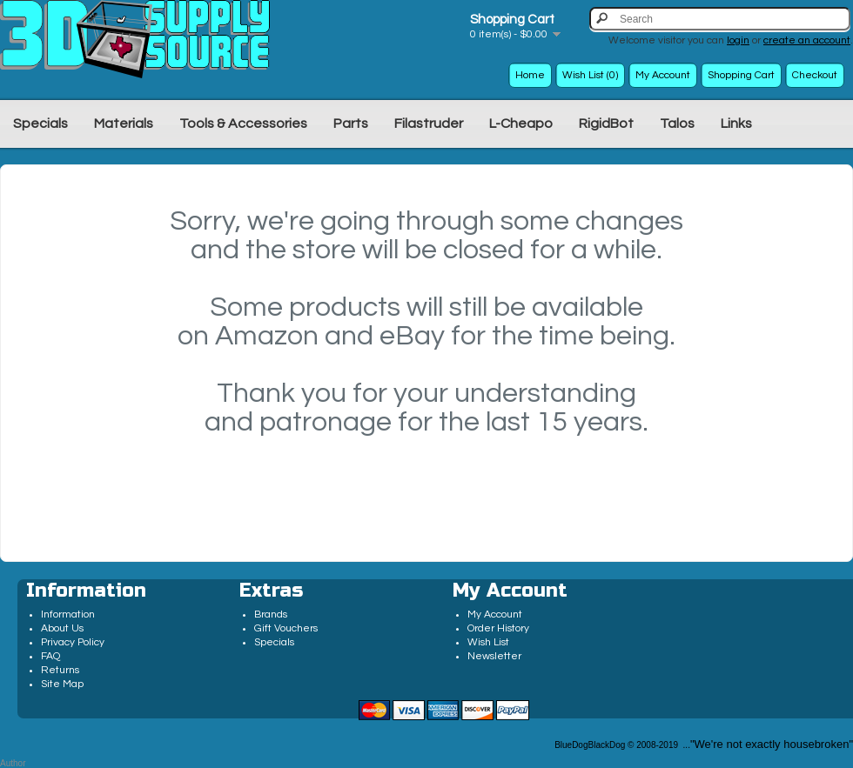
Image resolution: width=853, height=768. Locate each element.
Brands (270, 614)
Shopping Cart (741, 75)
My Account (662, 75)
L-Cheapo (521, 123)
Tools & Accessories (243, 123)
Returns (60, 670)
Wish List (488, 642)
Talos (677, 123)
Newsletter (494, 656)
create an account (806, 40)
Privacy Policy (72, 642)
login (738, 40)
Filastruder (428, 123)
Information (68, 614)
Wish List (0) (590, 75)
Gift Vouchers (286, 628)
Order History (498, 628)
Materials (123, 123)
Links (736, 123)
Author (12, 763)
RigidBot (606, 123)
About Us (62, 628)
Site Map (62, 684)
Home (530, 75)
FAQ (50, 656)
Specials (40, 123)
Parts (350, 123)
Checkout (814, 75)
